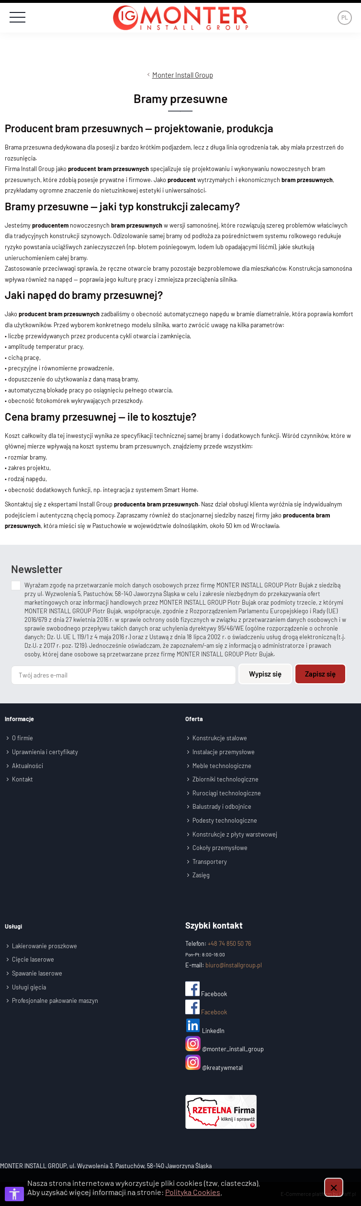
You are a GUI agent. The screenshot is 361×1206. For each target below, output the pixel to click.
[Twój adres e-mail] (124, 674)
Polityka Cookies (192, 1191)
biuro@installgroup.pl (233, 965)
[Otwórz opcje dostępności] (14, 1194)
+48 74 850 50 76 (229, 943)
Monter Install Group (182, 74)
